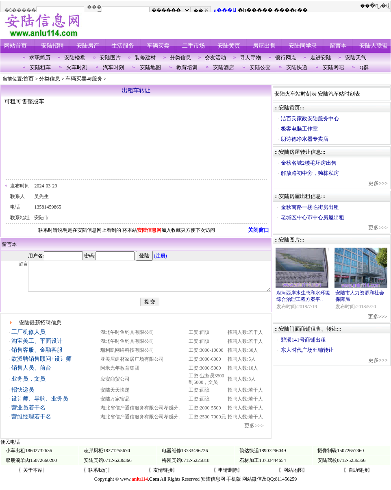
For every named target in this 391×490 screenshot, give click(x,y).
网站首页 (15, 46)
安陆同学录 (303, 46)
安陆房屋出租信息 (303, 196)
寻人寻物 (250, 57)
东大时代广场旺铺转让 (310, 350)
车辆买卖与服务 (83, 79)
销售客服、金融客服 (36, 356)
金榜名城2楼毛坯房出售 (311, 163)
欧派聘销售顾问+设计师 (41, 365)
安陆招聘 (52, 46)
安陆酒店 (223, 67)
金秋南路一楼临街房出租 (313, 207)
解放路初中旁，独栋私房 (313, 173)
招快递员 (22, 396)
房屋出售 (264, 46)
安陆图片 (110, 57)
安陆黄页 (228, 46)
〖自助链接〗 (358, 476)
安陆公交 (260, 67)
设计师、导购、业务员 (39, 405)
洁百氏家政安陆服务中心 (313, 118)
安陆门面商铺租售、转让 (311, 329)
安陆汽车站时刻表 (342, 94)
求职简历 (39, 57)
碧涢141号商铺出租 (306, 340)
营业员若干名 (28, 414)
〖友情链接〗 (163, 476)
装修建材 (145, 57)
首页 (28, 79)
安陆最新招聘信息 (40, 329)
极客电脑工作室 (302, 129)
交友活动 (215, 57)
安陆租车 (40, 67)
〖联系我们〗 (98, 476)
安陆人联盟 (373, 46)
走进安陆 (320, 57)
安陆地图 (150, 67)
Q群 (364, 67)
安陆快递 (296, 67)
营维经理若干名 (31, 423)
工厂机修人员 (28, 338)
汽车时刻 (113, 67)
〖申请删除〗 (228, 476)
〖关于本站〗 (33, 476)
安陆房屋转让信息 (303, 152)
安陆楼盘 (74, 57)
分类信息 (180, 57)
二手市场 (193, 46)
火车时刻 (76, 67)
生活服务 (122, 46)
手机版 (233, 485)
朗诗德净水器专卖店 (307, 139)
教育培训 (187, 67)
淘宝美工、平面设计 (36, 347)
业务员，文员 (28, 385)
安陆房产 (87, 46)
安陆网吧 (333, 67)
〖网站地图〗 (293, 476)
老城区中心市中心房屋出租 (315, 217)
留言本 (338, 46)
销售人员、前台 (31, 374)
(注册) (137, 256)
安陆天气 (355, 57)
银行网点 (285, 57)
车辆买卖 (158, 46)
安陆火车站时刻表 (298, 94)
